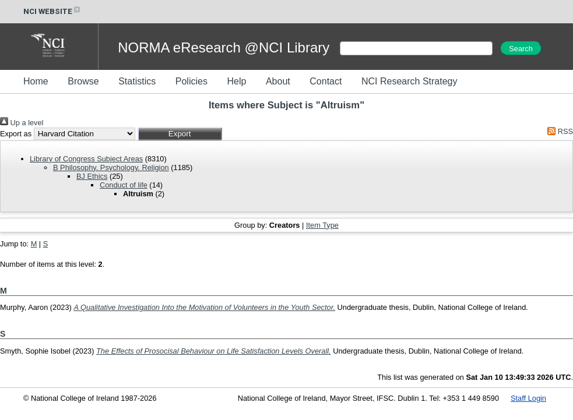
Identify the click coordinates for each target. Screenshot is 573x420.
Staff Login (528, 398)
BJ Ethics (91, 176)
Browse (83, 81)
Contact (326, 81)
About (278, 81)
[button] (180, 133)
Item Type (322, 225)
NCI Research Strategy (409, 81)
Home (35, 81)
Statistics (137, 81)
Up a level (21, 122)
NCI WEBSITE (52, 11)
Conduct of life (123, 185)
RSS (558, 131)
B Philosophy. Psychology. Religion (111, 167)
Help (236, 81)
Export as (15, 133)
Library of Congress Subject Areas (86, 158)
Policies (191, 81)
